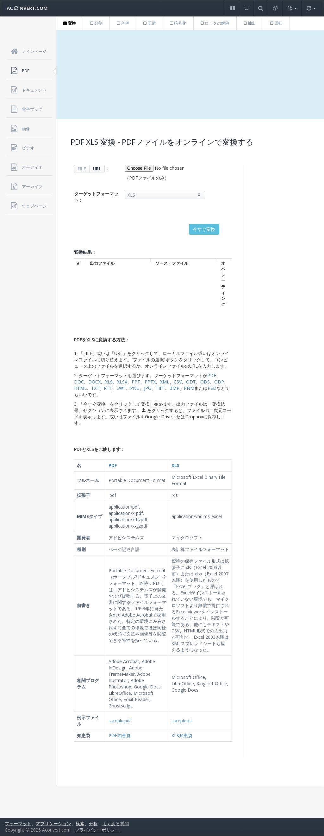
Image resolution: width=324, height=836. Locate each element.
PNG (135, 388)
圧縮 (149, 23)
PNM (189, 388)
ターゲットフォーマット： (96, 197)
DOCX (94, 382)
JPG (147, 388)
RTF (108, 388)
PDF (211, 375)
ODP (219, 382)
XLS (109, 382)
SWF (121, 388)
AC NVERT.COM (27, 8)
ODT (191, 382)
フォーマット (18, 823)
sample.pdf (120, 721)
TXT (95, 388)
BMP (174, 388)
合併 (123, 23)
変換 (69, 23)
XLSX (122, 382)
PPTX (150, 382)
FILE (82, 169)
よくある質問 (115, 823)
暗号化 (178, 23)
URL (97, 169)
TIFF (160, 388)
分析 (93, 823)
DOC (79, 382)
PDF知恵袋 (120, 735)
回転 (276, 23)
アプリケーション (53, 823)
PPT (136, 382)
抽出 (250, 23)
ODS (205, 382)
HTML (80, 388)
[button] (232, 8)
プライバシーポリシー (97, 830)
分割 (96, 23)
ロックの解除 (215, 23)
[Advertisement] (190, 74)
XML (164, 382)
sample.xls (182, 721)
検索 (80, 823)
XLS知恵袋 (181, 735)
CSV (178, 382)
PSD (212, 388)
